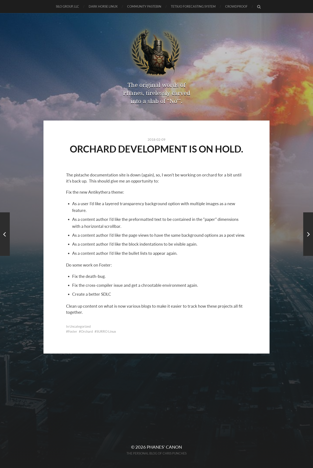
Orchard (87, 331)
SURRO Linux (106, 331)
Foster (72, 331)
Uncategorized (80, 326)
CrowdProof (236, 6)
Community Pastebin (144, 6)
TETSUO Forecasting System (193, 6)
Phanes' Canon (164, 447)
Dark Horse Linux (103, 6)
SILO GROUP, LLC (67, 6)
